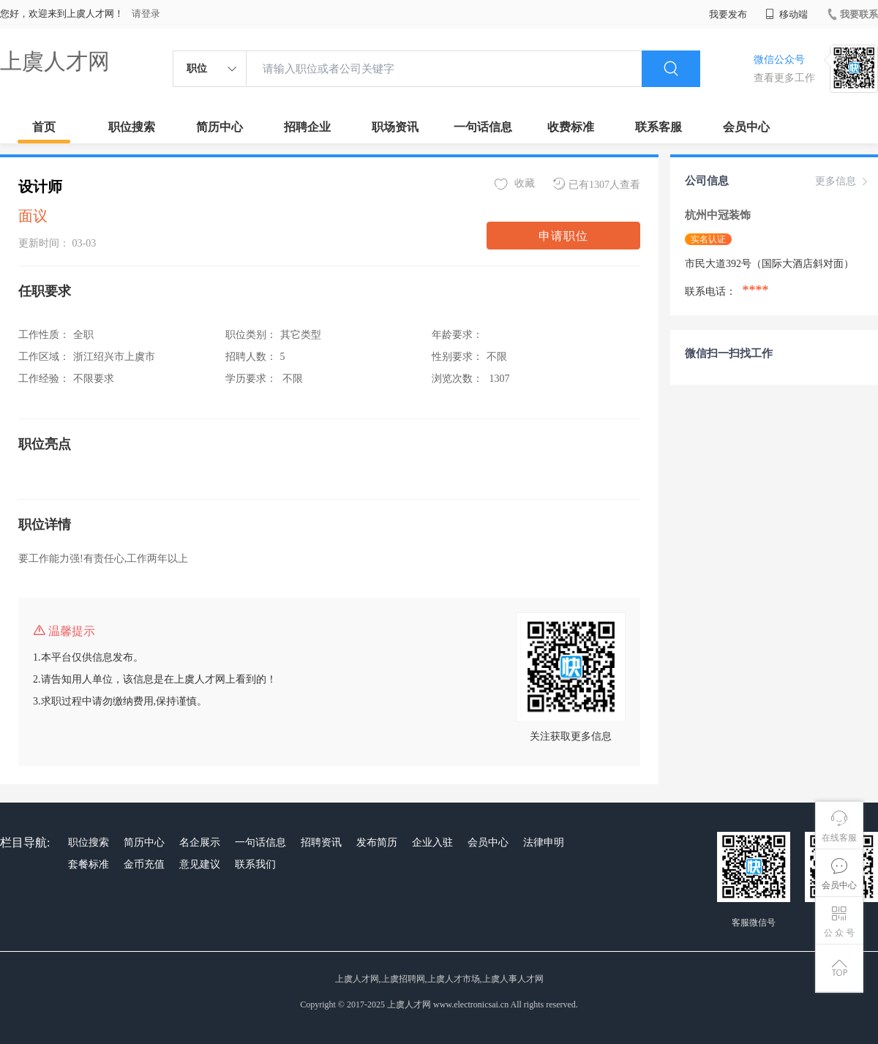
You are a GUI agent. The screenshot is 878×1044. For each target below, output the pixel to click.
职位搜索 (131, 127)
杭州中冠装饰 (719, 215)
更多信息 (843, 181)
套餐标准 (88, 864)
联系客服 (658, 127)
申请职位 (563, 236)
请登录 (146, 13)
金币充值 (144, 864)
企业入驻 (432, 842)
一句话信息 (483, 127)
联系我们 (255, 864)
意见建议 (199, 864)
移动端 (786, 14)
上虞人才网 (55, 61)
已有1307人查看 (596, 184)
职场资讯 (395, 127)
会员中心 (746, 127)
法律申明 (543, 842)
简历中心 (219, 127)
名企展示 (199, 842)
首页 (44, 127)
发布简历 (376, 842)
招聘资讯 (321, 842)
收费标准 (570, 127)
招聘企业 (307, 127)
